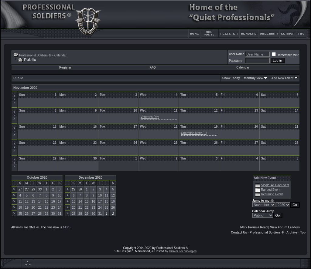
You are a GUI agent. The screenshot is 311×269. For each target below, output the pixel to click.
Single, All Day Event (275, 185)
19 (215, 126)
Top (303, 232)
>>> (14, 99)
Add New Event (282, 78)
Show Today (231, 78)
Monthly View (253, 78)
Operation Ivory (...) (194, 133)
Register (65, 67)
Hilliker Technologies (183, 251)
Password (235, 60)
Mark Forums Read (254, 227)
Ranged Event (270, 189)
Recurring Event (272, 194)
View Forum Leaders (285, 227)
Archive (292, 232)
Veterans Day (150, 117)
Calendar (60, 55)
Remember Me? (285, 55)
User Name (236, 54)
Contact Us (239, 232)
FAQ (152, 67)
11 (175, 110)
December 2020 (90, 177)
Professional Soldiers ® (35, 55)
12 (27, 201)
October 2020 (37, 177)
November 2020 (25, 87)
